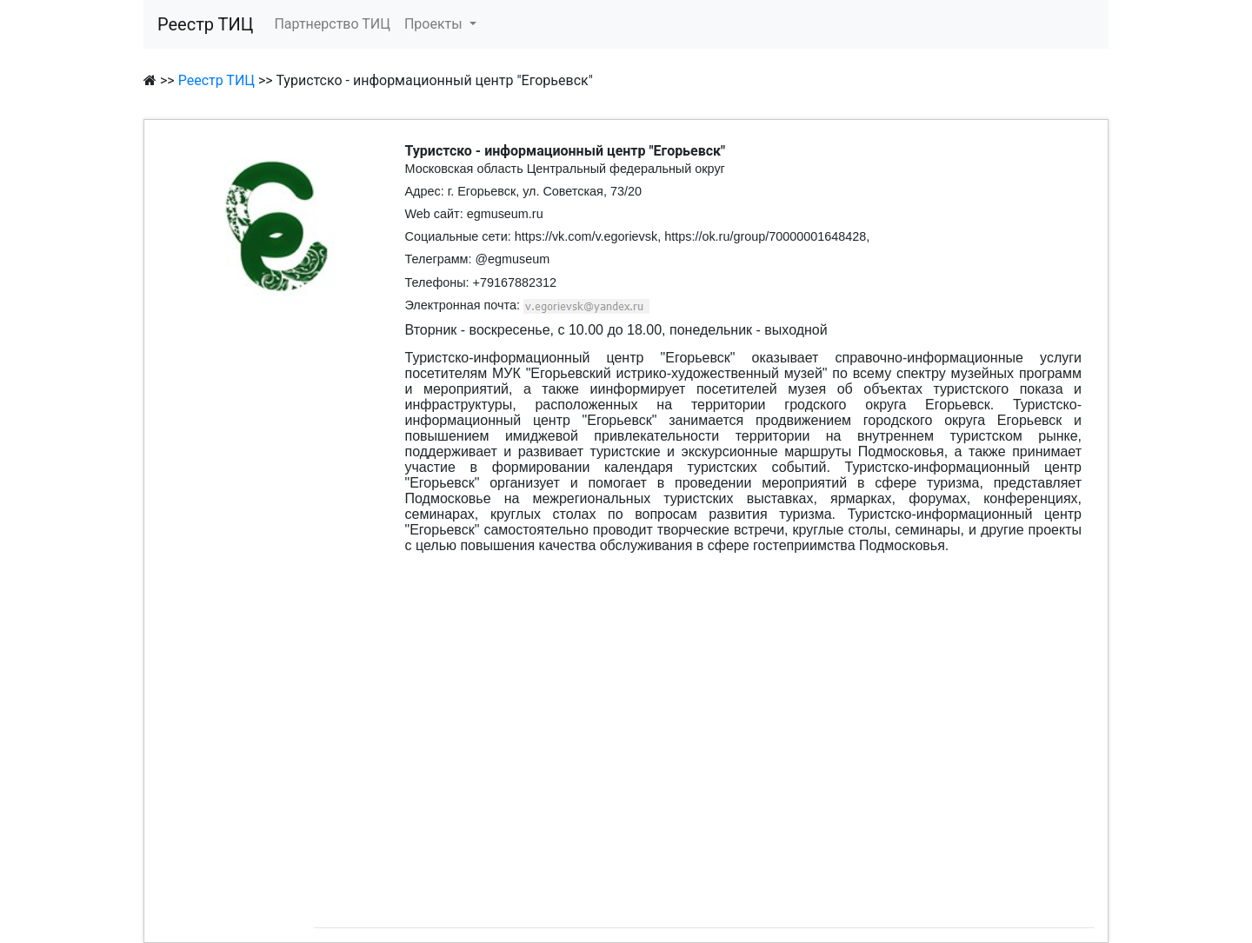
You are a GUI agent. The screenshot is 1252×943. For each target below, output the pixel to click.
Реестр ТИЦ (205, 24)
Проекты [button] (435, 24)
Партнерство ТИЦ (332, 24)
